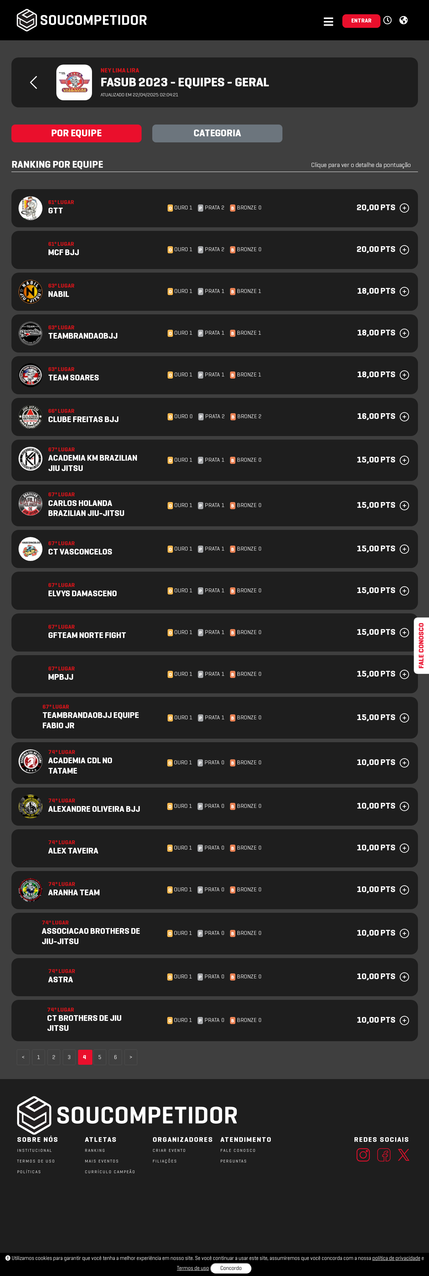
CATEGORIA (217, 133)
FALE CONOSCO (238, 1151)
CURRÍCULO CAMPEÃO (110, 1172)
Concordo (231, 1268)
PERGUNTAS (233, 1161)
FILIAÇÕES (165, 1161)
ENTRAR (361, 21)
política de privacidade (396, 1258)
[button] (389, 21)
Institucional (34, 1151)
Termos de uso (193, 1268)
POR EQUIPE (76, 133)
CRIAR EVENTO (169, 1151)
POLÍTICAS (29, 1172)
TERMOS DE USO (36, 1161)
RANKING (95, 1151)
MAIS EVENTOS (102, 1161)
